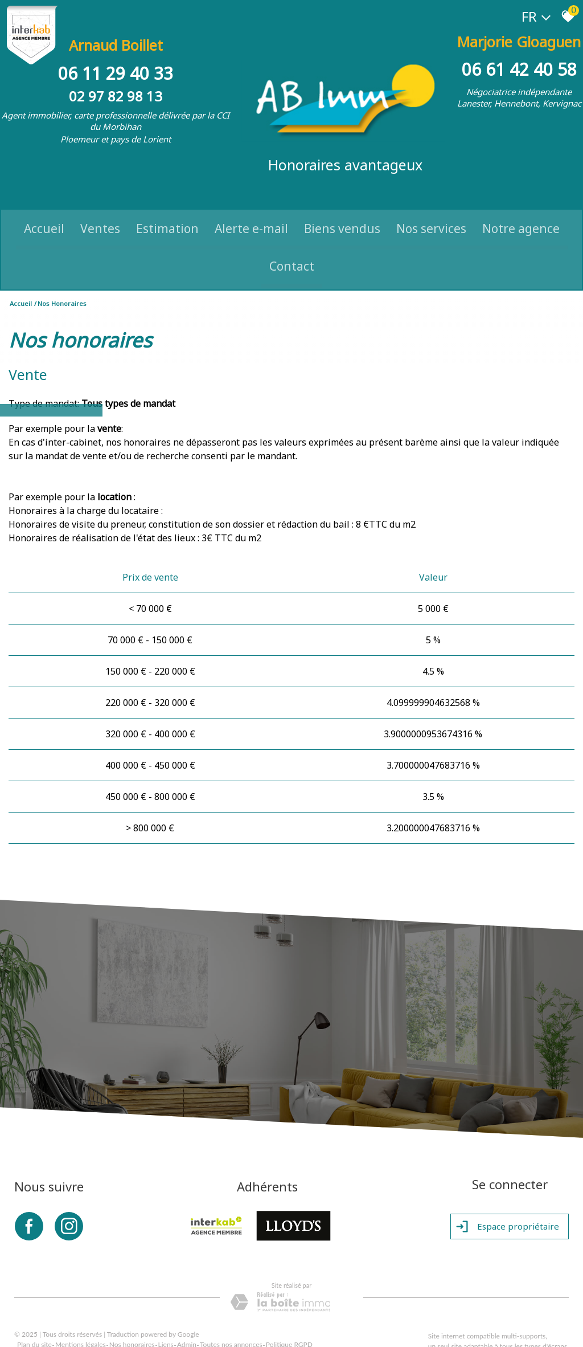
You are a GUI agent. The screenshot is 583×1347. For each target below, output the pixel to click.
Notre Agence (521, 209)
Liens (166, 1327)
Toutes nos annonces (231, 1327)
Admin (186, 1327)
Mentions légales (80, 1327)
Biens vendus (342, 209)
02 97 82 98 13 (118, 84)
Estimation (167, 209)
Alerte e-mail (251, 209)
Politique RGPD (289, 1327)
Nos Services (431, 209)
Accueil (44, 209)
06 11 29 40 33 (117, 61)
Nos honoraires (132, 1327)
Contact (291, 247)
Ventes (100, 209)
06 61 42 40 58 (517, 61)
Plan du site (34, 1327)
